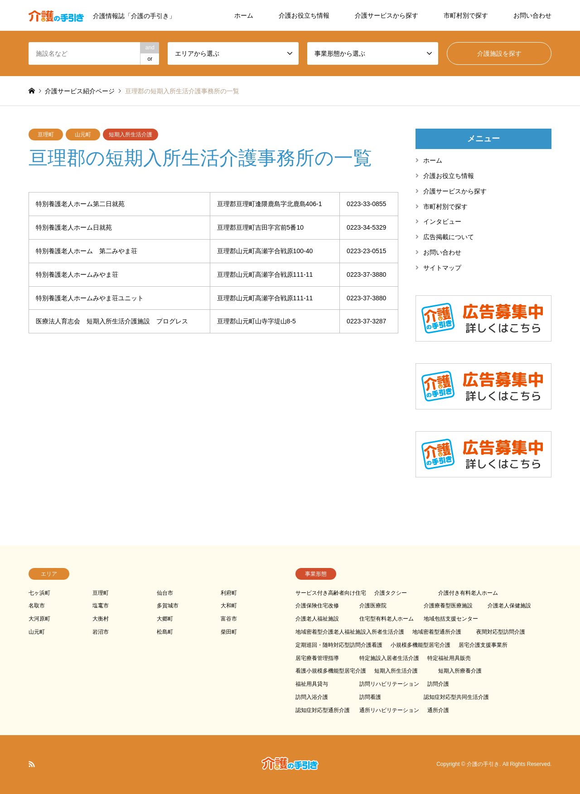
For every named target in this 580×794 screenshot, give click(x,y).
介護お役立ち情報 (304, 15)
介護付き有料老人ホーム (468, 593)
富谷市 (229, 619)
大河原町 (39, 619)
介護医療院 (373, 605)
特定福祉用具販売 (449, 658)
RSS (32, 764)
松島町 (165, 632)
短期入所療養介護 (460, 671)
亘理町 (46, 134)
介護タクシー (390, 593)
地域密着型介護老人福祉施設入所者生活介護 (349, 632)
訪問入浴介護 (311, 697)
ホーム (243, 15)
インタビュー (442, 221)
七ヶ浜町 (39, 593)
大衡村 (100, 619)
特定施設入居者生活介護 (389, 658)
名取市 (37, 605)
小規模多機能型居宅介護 (420, 645)
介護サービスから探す (386, 15)
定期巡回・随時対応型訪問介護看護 (338, 645)
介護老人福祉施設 (317, 619)
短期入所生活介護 (130, 134)
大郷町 (165, 619)
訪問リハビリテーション (389, 684)
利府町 (229, 593)
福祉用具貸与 (311, 684)
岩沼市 (100, 632)
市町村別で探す (466, 15)
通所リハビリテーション (389, 710)
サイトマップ (442, 267)
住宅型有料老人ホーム (386, 619)
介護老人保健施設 (509, 605)
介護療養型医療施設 (448, 605)
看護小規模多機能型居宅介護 (330, 671)
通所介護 (438, 710)
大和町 (229, 605)
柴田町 (229, 632)
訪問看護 (370, 697)
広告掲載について (448, 237)
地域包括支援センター (451, 619)
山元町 (83, 134)
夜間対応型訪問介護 (500, 632)
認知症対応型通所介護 (322, 710)
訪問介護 (438, 684)
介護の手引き (483, 764)
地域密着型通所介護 (436, 632)
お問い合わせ (532, 15)
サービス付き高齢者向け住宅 (330, 593)
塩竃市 (100, 605)
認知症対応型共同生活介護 (456, 697)
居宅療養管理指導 (317, 658)
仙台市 (165, 593)
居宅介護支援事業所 (483, 645)
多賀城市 (168, 605)
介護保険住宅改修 (317, 605)
